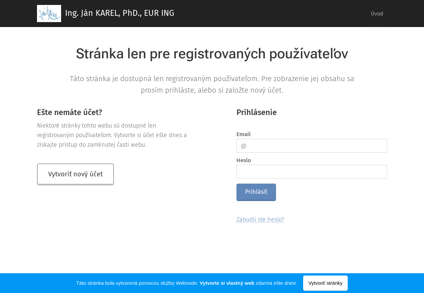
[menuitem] (375, 13)
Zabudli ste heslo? (260, 219)
